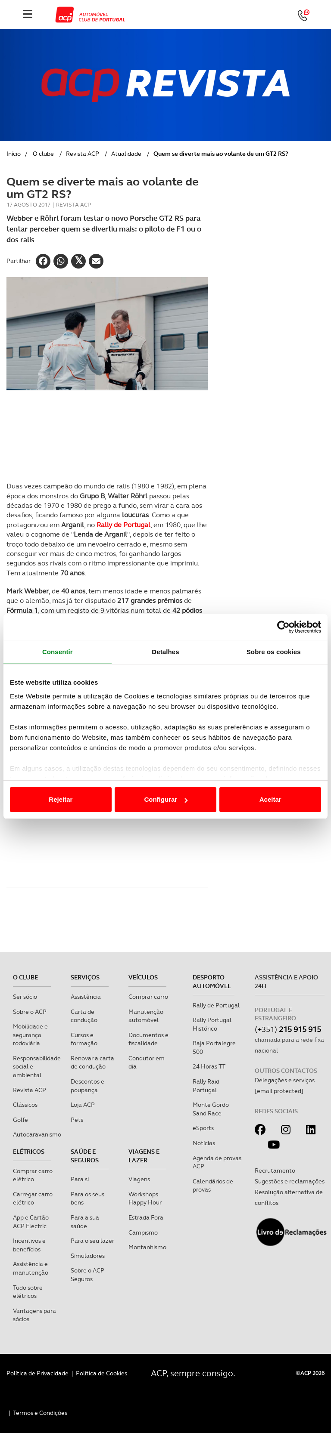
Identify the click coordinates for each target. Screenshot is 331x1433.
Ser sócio (25, 997)
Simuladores (88, 1256)
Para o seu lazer (92, 1241)
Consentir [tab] (57, 651)
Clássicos (25, 1105)
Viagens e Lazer (143, 1156)
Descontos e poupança (87, 1086)
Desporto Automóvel (212, 981)
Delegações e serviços (285, 1080)
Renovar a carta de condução (92, 1062)
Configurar (165, 799)
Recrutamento (275, 1170)
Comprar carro (148, 997)
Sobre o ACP (30, 1012)
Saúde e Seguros (85, 1156)
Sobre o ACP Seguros (87, 1274)
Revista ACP (82, 154)
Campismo (143, 1232)
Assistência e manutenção (30, 1268)
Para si (80, 1179)
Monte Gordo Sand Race (211, 1109)
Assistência (86, 997)
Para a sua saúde (85, 1222)
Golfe (20, 1120)
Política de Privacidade (37, 1373)
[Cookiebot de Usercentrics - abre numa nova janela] (283, 627)
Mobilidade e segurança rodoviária (30, 1034)
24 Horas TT (209, 1066)
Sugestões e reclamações (290, 1181)
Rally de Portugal (123, 524)
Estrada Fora (145, 1217)
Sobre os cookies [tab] (274, 651)
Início (13, 154)
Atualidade (126, 154)
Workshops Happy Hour (145, 1198)
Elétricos (28, 1151)
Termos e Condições (40, 1413)
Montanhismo (147, 1247)
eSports (203, 1128)
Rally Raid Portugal (206, 1086)
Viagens (139, 1179)
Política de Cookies (101, 1373)
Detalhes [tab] (165, 651)
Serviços (85, 977)
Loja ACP (83, 1105)
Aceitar (270, 799)
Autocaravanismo (37, 1134)
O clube (43, 154)
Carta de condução (84, 1016)
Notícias (204, 1143)
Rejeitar (60, 799)
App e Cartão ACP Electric (31, 1222)
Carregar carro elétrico (33, 1198)
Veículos (143, 977)
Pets (77, 1120)
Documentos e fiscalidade (148, 1039)
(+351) (288, 1029)
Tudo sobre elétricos (28, 1292)
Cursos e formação (84, 1039)
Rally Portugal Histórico (212, 1024)
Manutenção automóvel (145, 1016)
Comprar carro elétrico (33, 1175)
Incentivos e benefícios (29, 1245)
